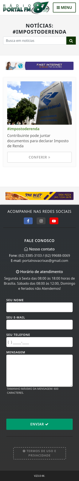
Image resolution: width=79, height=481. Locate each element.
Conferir (39, 157)
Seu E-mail (15, 317)
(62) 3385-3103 (30, 255)
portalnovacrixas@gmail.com (45, 260)
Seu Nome (15, 300)
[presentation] (38, 406)
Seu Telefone (18, 335)
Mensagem (15, 352)
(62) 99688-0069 (57, 255)
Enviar (39, 424)
